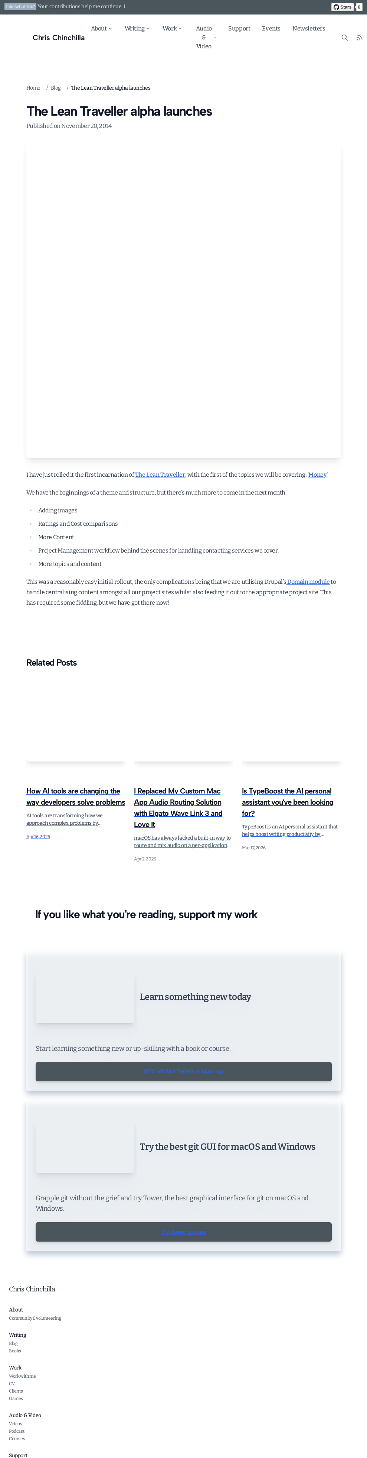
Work (173, 28)
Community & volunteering (35, 1382)
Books (15, 1415)
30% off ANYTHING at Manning (183, 1088)
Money (317, 474)
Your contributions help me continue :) (81, 6)
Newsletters (308, 28)
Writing (138, 28)
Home (33, 88)
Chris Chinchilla (32, 1353)
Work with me (22, 1440)
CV (11, 1448)
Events (271, 28)
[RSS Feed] (359, 37)
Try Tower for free (183, 1296)
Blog (56, 88)
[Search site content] (344, 37)
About (102, 28)
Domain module (308, 581)
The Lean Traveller (160, 474)
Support (239, 28)
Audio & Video (206, 37)
